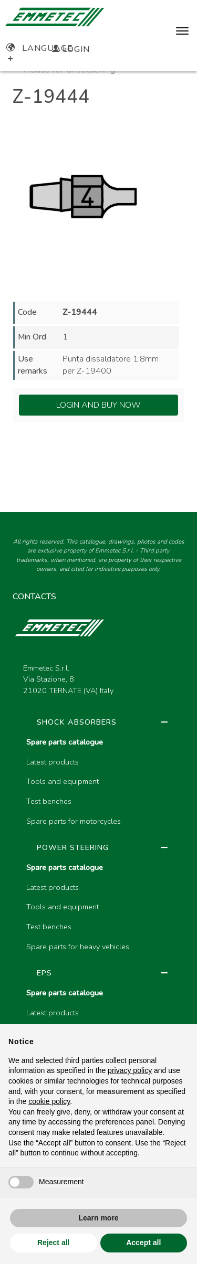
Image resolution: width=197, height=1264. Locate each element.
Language (39, 48)
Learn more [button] (98, 1218)
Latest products (52, 762)
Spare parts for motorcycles (73, 821)
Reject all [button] (53, 1242)
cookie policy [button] (49, 1101)
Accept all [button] (143, 1242)
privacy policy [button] (130, 1070)
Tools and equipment (62, 781)
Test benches (48, 801)
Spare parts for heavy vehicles (77, 946)
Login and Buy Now (98, 405)
